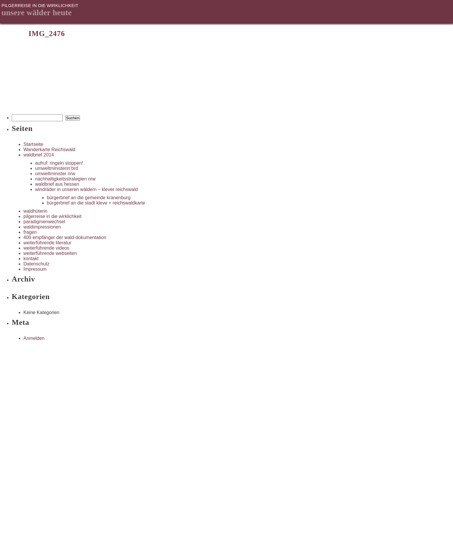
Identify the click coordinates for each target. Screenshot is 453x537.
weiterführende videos (46, 248)
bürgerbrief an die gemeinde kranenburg (89, 197)
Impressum (35, 269)
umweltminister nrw (55, 173)
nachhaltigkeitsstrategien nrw (65, 178)
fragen (30, 232)
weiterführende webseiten (50, 253)
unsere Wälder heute (36, 12)
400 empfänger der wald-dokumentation (64, 237)
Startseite (33, 144)
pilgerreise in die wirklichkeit (52, 216)
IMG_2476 (46, 33)
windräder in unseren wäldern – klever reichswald (86, 189)
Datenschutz (36, 263)
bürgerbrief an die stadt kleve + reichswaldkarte (96, 202)
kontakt (31, 258)
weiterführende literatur (47, 242)
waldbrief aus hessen (57, 184)
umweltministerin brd (56, 168)
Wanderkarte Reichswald (49, 149)
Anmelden (34, 338)
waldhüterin (35, 211)
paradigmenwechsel (44, 221)
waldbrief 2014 (38, 154)
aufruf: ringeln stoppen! (59, 163)
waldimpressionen (42, 226)
